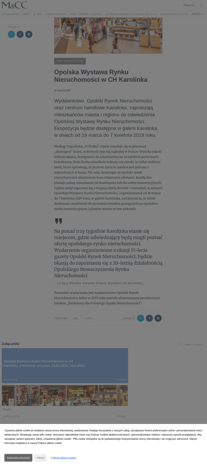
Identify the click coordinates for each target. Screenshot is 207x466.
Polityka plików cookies (63, 457)
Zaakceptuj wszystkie (18, 457)
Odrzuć (40, 457)
